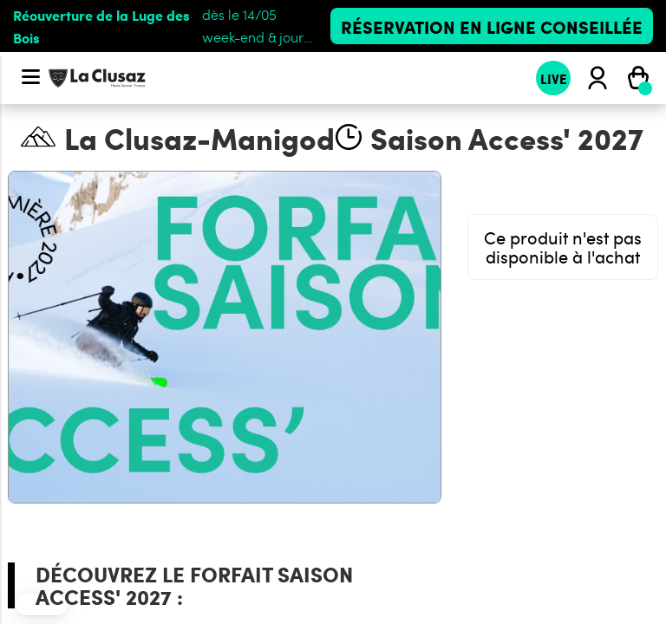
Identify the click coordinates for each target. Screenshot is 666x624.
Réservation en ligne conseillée (492, 26)
